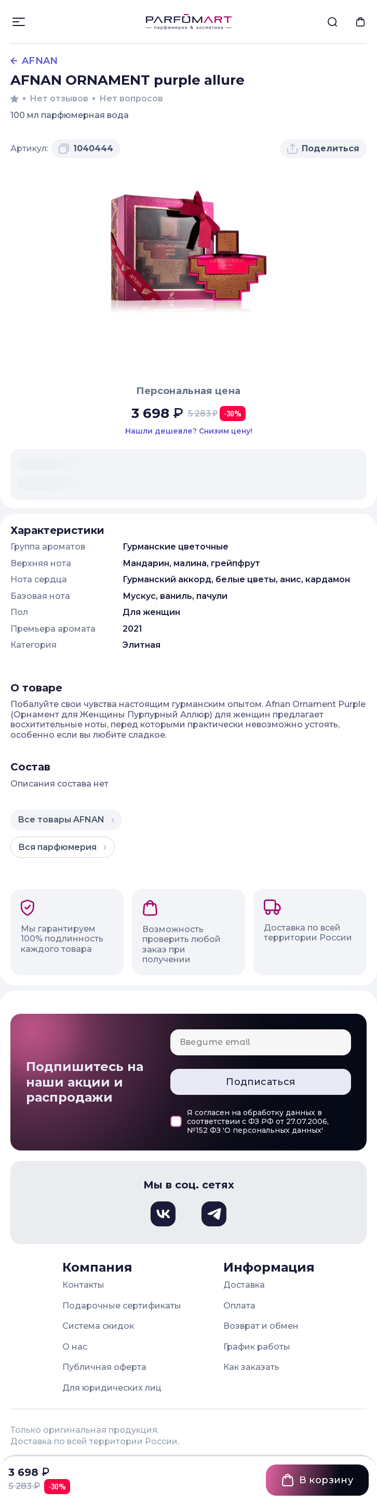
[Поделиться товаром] (323, 148)
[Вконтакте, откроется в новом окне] (163, 1213)
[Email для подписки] (260, 1042)
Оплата (239, 1306)
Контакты (83, 1285)
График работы (256, 1347)
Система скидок (98, 1326)
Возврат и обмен (261, 1326)
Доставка (244, 1285)
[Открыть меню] (18, 22)
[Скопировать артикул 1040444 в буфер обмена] (85, 148)
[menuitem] (332, 22)
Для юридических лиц (111, 1388)
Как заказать (251, 1367)
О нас (74, 1347)
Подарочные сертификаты (121, 1306)
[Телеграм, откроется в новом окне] (213, 1213)
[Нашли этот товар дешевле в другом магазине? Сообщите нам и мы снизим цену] (188, 431)
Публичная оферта (104, 1367)
